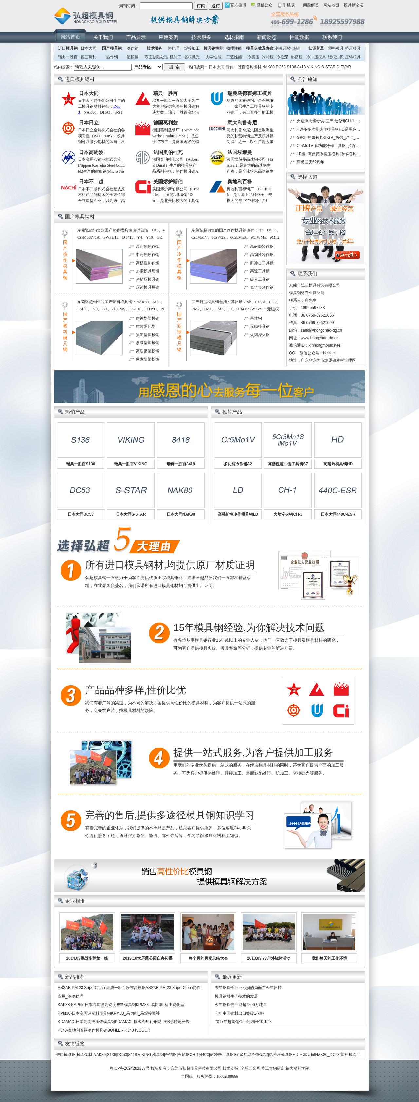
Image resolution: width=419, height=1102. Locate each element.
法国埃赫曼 (240, 152)
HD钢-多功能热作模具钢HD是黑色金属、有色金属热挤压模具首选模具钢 (329, 129)
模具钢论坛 (353, 5)
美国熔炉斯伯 (168, 181)
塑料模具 (336, 48)
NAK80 (268, 67)
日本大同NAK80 (181, 514)
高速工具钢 (260, 271)
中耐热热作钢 (147, 254)
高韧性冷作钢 (262, 254)
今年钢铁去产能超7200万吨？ (241, 1004)
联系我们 (332, 37)
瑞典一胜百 (68, 57)
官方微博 (238, 5)
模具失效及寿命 (260, 48)
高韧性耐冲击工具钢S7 (288, 464)
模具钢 (158, 1054)
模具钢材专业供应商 (306, 292)
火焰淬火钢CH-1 (287, 514)
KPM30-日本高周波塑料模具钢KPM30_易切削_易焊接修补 (109, 1013)
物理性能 (234, 48)
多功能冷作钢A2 (238, 464)
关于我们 (103, 37)
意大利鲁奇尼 (242, 122)
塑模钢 (132, 57)
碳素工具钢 (260, 279)
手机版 (289, 5)
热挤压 (296, 57)
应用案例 (168, 37)
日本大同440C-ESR (338, 514)
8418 (301, 67)
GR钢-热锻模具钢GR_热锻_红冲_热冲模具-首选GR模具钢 (329, 137)
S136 (291, 67)
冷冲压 (268, 57)
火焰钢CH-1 (188, 1054)
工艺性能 (234, 57)
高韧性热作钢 (147, 263)
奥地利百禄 (240, 181)
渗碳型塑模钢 (147, 342)
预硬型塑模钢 (147, 334)
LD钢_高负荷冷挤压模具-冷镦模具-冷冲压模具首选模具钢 (329, 154)
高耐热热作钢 (147, 246)
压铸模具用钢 (147, 287)
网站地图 (331, 5)
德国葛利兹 (165, 122)
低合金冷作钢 (262, 287)
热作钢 (112, 57)
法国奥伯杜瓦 (168, 152)
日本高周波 (91, 152)
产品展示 (136, 37)
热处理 (173, 48)
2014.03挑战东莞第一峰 (87, 958)
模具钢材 (84, 1054)
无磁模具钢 (260, 326)
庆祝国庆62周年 (310, 162)
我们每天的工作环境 (329, 958)
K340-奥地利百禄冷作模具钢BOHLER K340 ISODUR (104, 1030)
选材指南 (234, 37)
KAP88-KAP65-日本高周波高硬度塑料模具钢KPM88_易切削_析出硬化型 (121, 1004)
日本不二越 (91, 181)
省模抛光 (192, 57)
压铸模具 (353, 57)
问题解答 (311, 5)
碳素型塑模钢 (147, 359)
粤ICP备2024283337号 (130, 1068)
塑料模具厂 (350, 1054)
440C (204, 1054)
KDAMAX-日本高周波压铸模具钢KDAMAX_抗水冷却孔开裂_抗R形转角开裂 (124, 1021)
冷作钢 (132, 48)
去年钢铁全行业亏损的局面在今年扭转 (248, 987)
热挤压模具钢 (147, 279)
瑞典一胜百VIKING (130, 464)
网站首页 (70, 37)
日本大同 (88, 48)
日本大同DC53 (81, 514)
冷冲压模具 (316, 57)
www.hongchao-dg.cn (319, 338)
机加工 (175, 57)
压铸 (287, 48)
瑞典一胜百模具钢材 (243, 67)
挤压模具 (353, 48)
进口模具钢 (68, 48)
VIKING (313, 67)
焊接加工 (192, 48)
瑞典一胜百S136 (80, 464)
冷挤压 (253, 57)
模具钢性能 (213, 48)
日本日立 (89, 122)
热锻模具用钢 (147, 271)
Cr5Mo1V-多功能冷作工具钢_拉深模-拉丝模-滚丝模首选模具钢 (329, 145)
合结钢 (171, 1054)
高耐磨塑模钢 (147, 351)
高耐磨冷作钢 (262, 246)
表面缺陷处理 (156, 57)
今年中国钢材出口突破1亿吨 (239, 1013)
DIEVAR (344, 67)
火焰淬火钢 (260, 334)
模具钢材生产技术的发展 (236, 996)
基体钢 (256, 318)
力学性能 (213, 57)
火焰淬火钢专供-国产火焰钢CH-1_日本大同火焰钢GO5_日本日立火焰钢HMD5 (329, 121)
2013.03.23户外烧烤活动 (268, 958)
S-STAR (328, 67)
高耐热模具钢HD (338, 464)
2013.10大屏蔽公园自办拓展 (147, 958)
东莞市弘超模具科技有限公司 (196, 1068)
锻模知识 (336, 57)
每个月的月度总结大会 (208, 958)
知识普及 (316, 48)
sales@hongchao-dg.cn (321, 330)
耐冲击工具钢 (262, 263)
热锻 (296, 48)
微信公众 (264, 5)
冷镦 (278, 48)
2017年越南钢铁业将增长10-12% (243, 1021)
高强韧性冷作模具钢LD (238, 514)
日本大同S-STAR (131, 514)
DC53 (281, 67)
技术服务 (201, 37)
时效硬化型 (145, 326)
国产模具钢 (112, 48)
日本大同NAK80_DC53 (319, 1054)
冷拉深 (282, 57)
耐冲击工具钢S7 (224, 1054)
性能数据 (299, 37)
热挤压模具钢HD (283, 1054)
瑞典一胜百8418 (181, 464)
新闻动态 (267, 37)
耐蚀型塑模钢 (147, 318)
